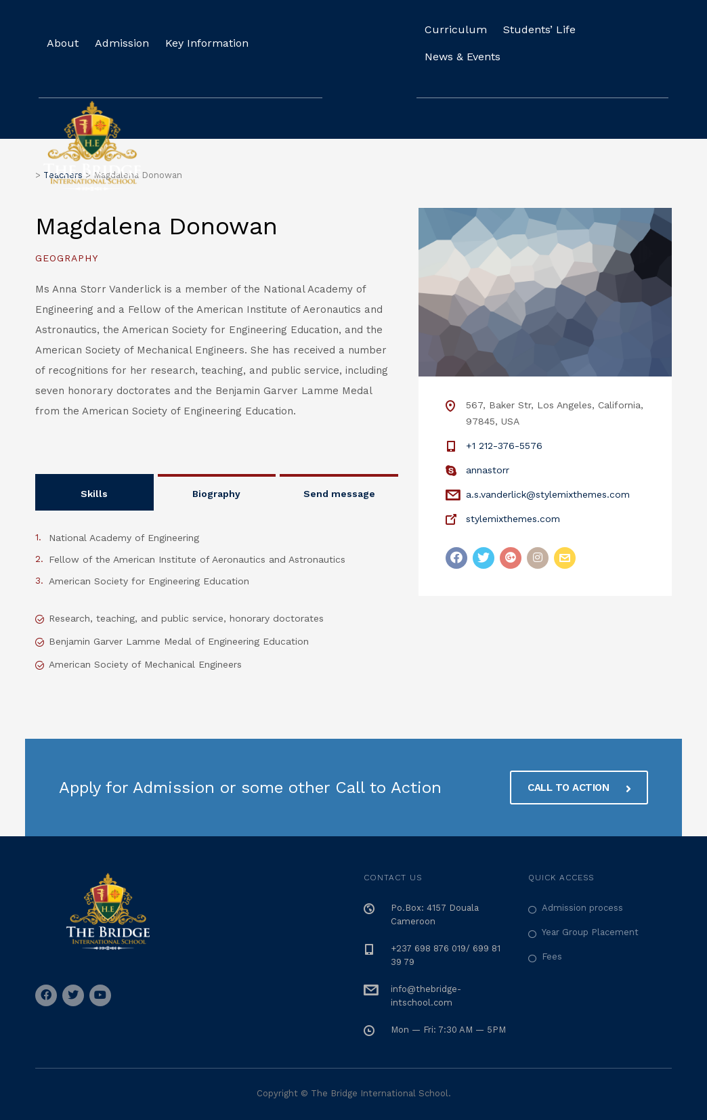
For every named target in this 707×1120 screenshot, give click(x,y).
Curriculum (456, 29)
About (63, 43)
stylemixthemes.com (513, 518)
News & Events (462, 56)
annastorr (487, 470)
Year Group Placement (590, 932)
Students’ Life (539, 29)
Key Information (207, 43)
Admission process (582, 908)
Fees (552, 956)
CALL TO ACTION (579, 787)
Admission (122, 43)
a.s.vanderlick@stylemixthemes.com (548, 494)
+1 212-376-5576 (504, 445)
